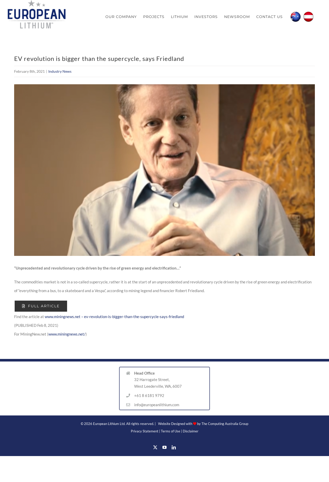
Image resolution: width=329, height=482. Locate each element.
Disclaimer (190, 431)
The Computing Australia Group (225, 424)
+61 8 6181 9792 (149, 395)
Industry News (59, 71)
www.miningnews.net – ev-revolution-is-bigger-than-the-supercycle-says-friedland (114, 316)
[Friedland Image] (164, 170)
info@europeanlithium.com (156, 404)
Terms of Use (170, 431)
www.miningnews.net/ (67, 334)
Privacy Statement (144, 431)
